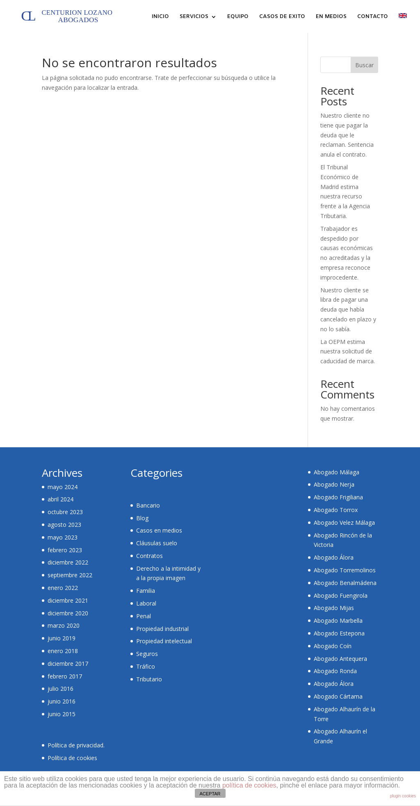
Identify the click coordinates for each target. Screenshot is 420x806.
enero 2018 (63, 651)
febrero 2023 (65, 550)
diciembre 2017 (68, 663)
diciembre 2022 (68, 562)
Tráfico (145, 666)
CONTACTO (372, 17)
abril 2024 (60, 499)
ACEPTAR (209, 793)
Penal (143, 616)
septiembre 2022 (70, 575)
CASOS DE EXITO (282, 17)
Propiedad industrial (162, 629)
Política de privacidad (75, 745)
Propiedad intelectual (164, 641)
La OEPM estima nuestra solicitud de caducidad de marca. (347, 351)
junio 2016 (61, 701)
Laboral (146, 603)
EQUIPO (238, 17)
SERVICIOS (194, 17)
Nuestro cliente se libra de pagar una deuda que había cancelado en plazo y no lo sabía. (348, 309)
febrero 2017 (65, 676)
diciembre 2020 (68, 613)
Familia (145, 590)
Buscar (364, 65)
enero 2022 (63, 588)
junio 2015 (61, 714)
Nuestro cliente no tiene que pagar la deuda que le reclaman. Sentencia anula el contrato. (347, 135)
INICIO (160, 17)
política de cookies (249, 785)
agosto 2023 (64, 524)
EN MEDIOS (331, 17)
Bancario (148, 505)
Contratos (149, 556)
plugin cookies (403, 796)
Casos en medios (159, 530)
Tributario (149, 679)
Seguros (147, 654)
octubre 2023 (65, 512)
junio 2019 (61, 638)
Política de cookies (72, 758)
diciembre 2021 (68, 600)
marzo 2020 (64, 625)
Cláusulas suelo (156, 543)
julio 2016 (60, 688)
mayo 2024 (63, 487)
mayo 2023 (63, 537)
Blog (142, 518)
